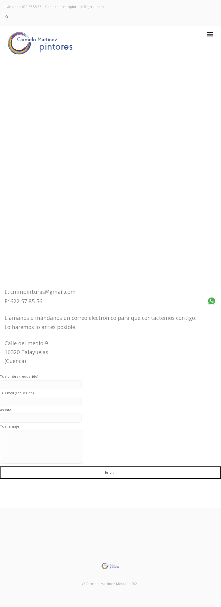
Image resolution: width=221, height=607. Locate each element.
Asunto (41, 414)
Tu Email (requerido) (41, 397)
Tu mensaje (41, 444)
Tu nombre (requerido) (41, 380)
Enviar (110, 472)
